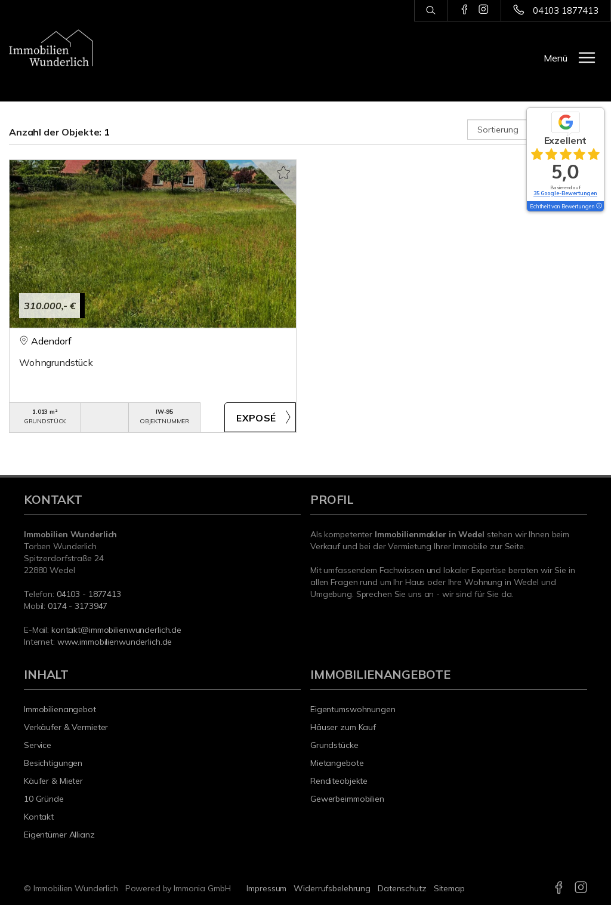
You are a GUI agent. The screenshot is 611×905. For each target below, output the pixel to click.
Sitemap (449, 888)
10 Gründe (44, 798)
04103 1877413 (565, 10)
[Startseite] (51, 48)
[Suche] (430, 10)
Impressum (266, 888)
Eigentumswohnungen (353, 709)
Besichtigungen (53, 763)
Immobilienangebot (60, 709)
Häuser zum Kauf (343, 727)
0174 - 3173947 (77, 606)
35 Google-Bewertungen (565, 193)
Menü (555, 58)
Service (37, 745)
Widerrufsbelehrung (332, 888)
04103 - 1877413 (89, 594)
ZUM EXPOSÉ (260, 417)
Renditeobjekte (339, 780)
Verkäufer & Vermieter (66, 727)
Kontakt (39, 816)
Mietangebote (337, 763)
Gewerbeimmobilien (347, 798)
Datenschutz (402, 888)
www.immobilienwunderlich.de (114, 641)
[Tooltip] (598, 206)
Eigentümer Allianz (59, 834)
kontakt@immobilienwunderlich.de (116, 629)
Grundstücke (334, 745)
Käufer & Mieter (53, 780)
